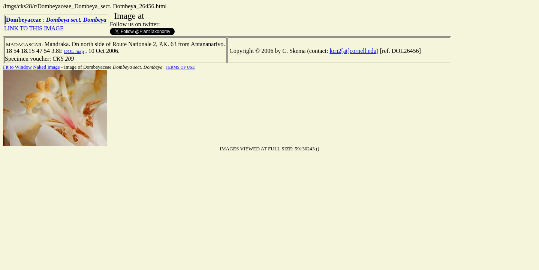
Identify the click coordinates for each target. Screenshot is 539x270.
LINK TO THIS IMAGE (34, 28)
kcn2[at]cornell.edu (352, 51)
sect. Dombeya (88, 19)
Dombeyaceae (23, 19)
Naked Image (46, 67)
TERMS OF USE (180, 67)
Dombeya (57, 19)
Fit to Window (17, 67)
